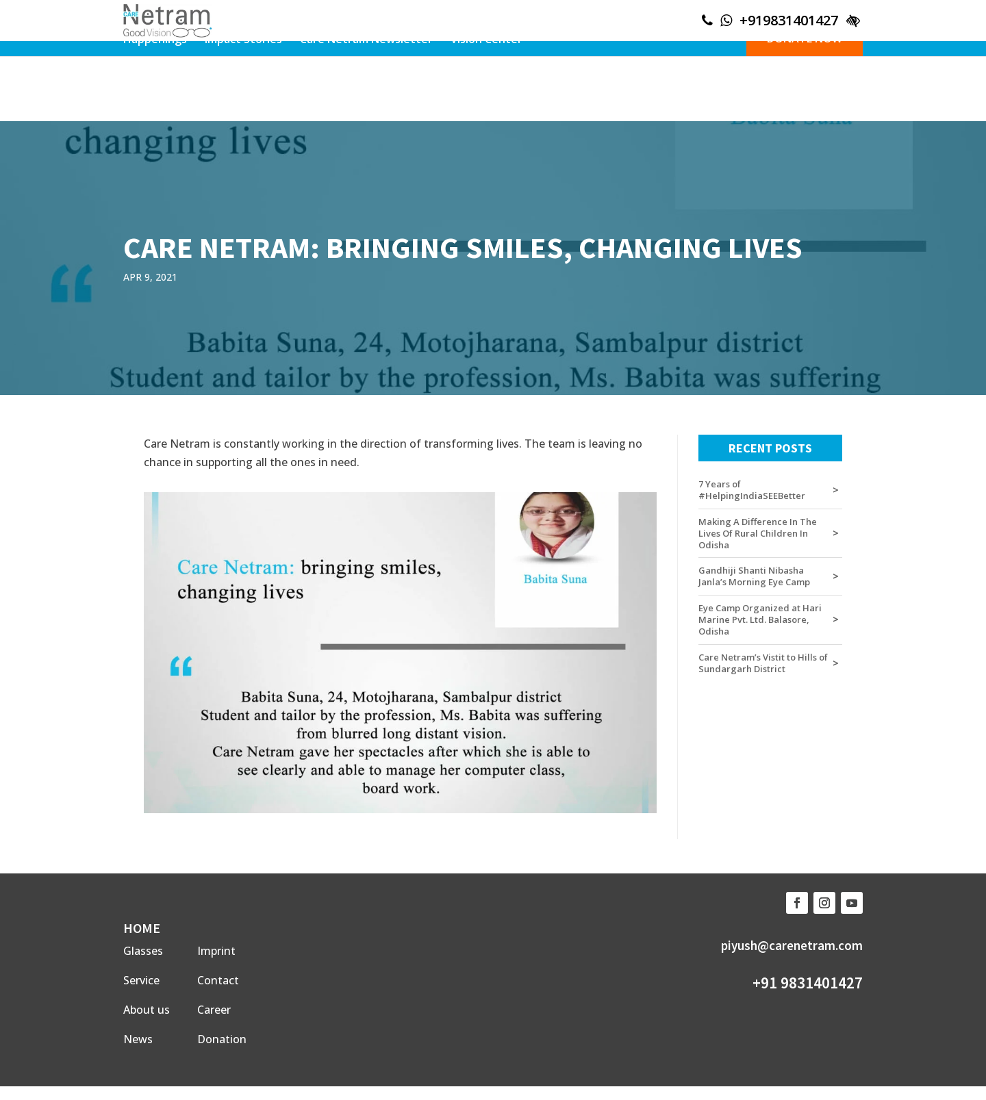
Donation (221, 1039)
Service (141, 980)
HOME (141, 927)
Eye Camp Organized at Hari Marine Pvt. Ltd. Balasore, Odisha (760, 619)
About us (146, 1009)
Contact (218, 980)
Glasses (143, 950)
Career (214, 1009)
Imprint (216, 950)
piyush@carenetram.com (792, 945)
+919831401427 (789, 20)
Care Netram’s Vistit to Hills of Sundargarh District (763, 663)
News (138, 1039)
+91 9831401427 (808, 983)
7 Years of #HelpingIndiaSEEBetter (751, 490)
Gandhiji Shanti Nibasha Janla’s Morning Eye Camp (754, 576)
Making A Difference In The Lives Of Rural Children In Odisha (757, 533)
